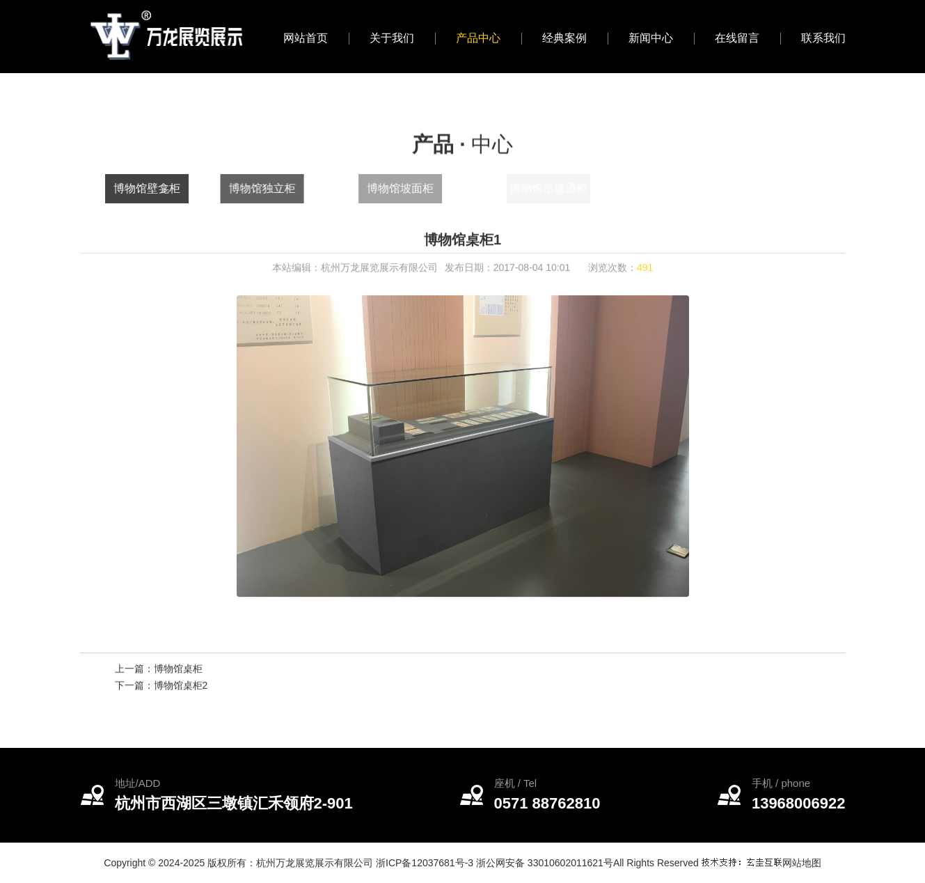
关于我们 (392, 38)
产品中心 (478, 38)
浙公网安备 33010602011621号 (544, 862)
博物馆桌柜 (178, 671)
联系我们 (823, 38)
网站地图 (801, 862)
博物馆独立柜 (277, 188)
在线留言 (737, 38)
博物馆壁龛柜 (153, 188)
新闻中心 (650, 38)
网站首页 (305, 38)
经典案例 (564, 38)
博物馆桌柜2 (181, 688)
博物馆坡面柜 (426, 188)
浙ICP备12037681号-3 (424, 862)
